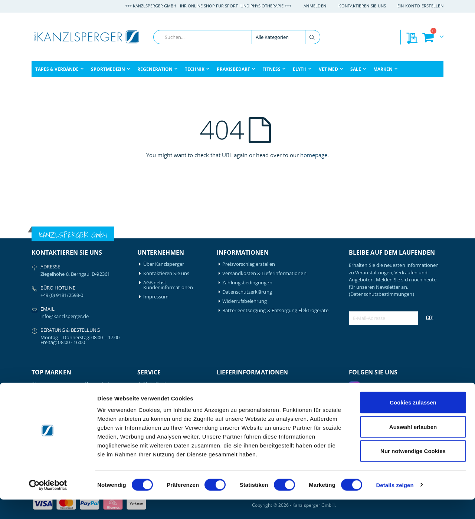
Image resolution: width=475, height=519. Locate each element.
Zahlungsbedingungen (247, 282)
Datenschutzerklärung (247, 292)
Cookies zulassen (413, 422)
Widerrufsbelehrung (244, 301)
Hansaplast (97, 383)
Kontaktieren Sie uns (362, 6)
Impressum (156, 296)
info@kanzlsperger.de (64, 316)
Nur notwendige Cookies (413, 470)
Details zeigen (394, 504)
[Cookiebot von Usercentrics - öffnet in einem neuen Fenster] (48, 504)
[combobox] (236, 37)
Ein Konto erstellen (420, 6)
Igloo (90, 393)
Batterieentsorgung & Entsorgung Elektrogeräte (275, 310)
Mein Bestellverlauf (164, 393)
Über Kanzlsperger (163, 264)
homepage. (314, 155)
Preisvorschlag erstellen (248, 264)
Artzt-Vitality (45, 393)
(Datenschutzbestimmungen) (381, 294)
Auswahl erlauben (413, 446)
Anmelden (315, 6)
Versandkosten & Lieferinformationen (264, 273)
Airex (37, 383)
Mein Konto (156, 383)
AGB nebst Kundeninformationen (168, 285)
